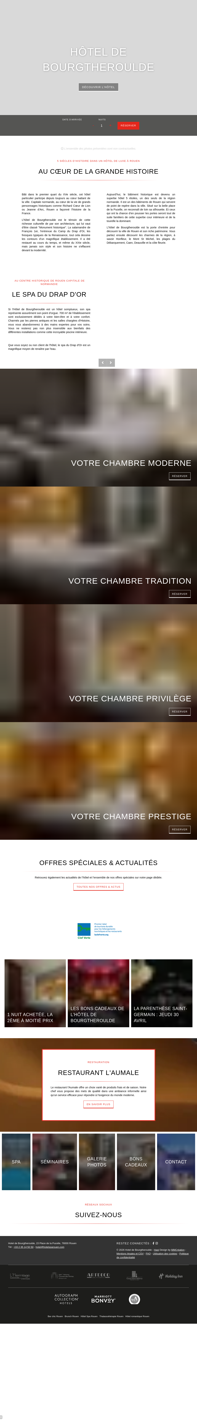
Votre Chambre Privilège (130, 698)
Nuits (102, 119)
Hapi (156, 1249)
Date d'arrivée (72, 119)
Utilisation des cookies (165, 1253)
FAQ (148, 1253)
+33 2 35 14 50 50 (23, 1247)
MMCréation (178, 1249)
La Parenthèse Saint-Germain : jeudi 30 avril (160, 1014)
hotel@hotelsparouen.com (50, 1247)
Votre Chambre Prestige (131, 816)
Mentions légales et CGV (130, 1253)
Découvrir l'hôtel (98, 87)
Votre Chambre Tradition (130, 580)
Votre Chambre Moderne (131, 463)
